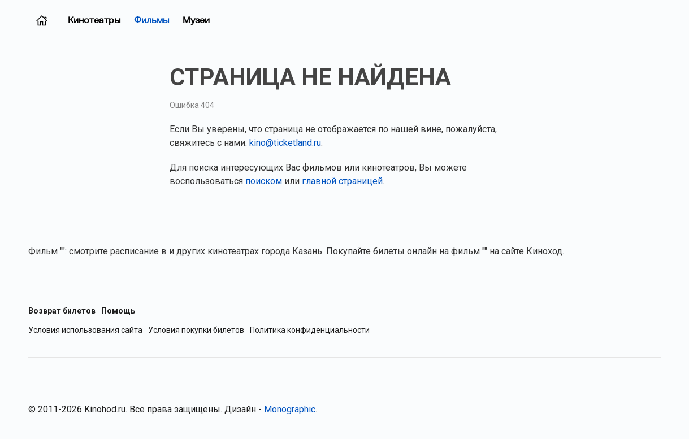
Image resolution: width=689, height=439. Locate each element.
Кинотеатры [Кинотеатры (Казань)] (94, 20)
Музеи (196, 20)
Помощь (118, 310)
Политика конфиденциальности (310, 330)
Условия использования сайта (85, 330)
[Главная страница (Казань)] (42, 20)
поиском (263, 181)
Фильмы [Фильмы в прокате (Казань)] (151, 20)
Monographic (289, 409)
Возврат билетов (62, 310)
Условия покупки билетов (196, 330)
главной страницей (342, 181)
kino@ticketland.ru (285, 142)
